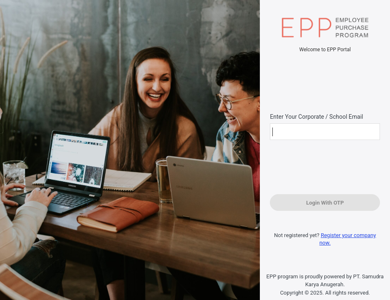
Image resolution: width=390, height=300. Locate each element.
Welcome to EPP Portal (324, 49)
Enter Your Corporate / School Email (316, 116)
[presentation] (322, 168)
